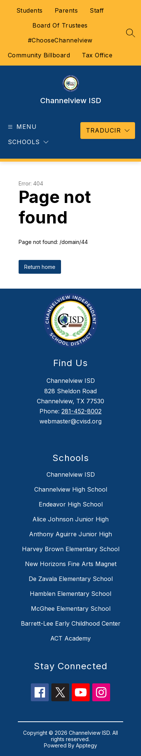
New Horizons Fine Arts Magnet (70, 564)
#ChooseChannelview (60, 40)
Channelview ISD (71, 474)
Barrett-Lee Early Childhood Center (71, 623)
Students (29, 10)
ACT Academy (70, 638)
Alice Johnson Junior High (70, 519)
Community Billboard (39, 55)
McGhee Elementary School (70, 608)
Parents (66, 10)
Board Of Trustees (60, 25)
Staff (97, 10)
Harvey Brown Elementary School (70, 549)
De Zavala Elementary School (71, 578)
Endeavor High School (71, 504)
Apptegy (86, 745)
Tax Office (97, 55)
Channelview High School (70, 489)
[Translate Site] (107, 130)
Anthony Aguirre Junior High (70, 534)
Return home (39, 267)
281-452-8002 (81, 411)
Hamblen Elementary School (70, 593)
